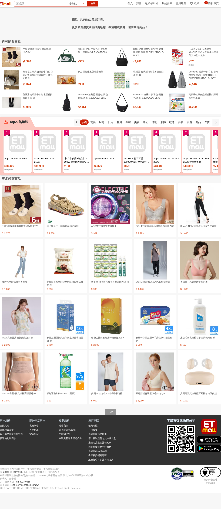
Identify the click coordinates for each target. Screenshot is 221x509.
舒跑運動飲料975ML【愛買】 (61, 409)
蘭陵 (157, 22)
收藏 (194, 3)
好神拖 (81, 22)
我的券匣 (167, 3)
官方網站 (34, 450)
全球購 (28, 3)
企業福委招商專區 (97, 471)
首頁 (4, 3)
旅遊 (189, 138)
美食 (136, 138)
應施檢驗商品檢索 (97, 450)
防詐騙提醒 (64, 450)
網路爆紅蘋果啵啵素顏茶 (90, 87)
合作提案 (93, 445)
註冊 (139, 3)
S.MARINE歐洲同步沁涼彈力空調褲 (198, 242)
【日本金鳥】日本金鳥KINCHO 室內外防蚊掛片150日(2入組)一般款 (203, 67)
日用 (110, 138)
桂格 (62, 22)
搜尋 (163, 15)
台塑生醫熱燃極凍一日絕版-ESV (107, 353)
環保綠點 (16, 3)
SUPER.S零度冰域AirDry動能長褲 (153, 297)
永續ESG (41, 3)
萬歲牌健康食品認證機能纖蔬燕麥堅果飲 (203, 112)
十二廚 (135, 22)
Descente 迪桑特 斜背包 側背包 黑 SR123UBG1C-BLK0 (148, 112)
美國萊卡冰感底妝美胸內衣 (194, 297)
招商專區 (93, 441)
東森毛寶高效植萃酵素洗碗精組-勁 (197, 353)
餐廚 (119, 138)
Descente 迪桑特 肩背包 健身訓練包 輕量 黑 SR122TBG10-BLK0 (148, 67)
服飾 (163, 138)
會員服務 (181, 3)
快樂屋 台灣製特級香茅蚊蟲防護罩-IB (148, 89)
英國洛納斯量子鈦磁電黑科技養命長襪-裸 (37, 112)
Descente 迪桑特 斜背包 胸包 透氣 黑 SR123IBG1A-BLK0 (93, 112)
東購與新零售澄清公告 (70, 454)
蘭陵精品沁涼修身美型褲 (14, 297)
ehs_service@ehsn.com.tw (25, 500)
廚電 (101, 138)
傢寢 (128, 138)
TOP (110, 427)
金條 (103, 22)
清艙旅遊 (146, 22)
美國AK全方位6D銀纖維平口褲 (106, 409)
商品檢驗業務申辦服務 (99, 462)
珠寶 (207, 138)
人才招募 (34, 445)
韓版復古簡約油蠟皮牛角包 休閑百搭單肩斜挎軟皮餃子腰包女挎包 (38, 90)
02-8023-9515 (23, 497)
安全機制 (4, 488)
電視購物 (34, 441)
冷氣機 (71, 22)
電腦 (93, 138)
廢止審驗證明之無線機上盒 (102, 454)
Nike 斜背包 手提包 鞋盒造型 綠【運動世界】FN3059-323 (92, 66)
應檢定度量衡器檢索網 (99, 458)
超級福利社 (151, 3)
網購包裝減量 (7, 445)
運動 (154, 138)
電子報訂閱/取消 (67, 445)
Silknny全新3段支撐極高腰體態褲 (19, 409)
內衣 (180, 138)
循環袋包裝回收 (8, 454)
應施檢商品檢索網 (97, 467)
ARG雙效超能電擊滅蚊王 (104, 242)
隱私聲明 (17, 488)
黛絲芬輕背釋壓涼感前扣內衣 (150, 409)
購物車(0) (211, 3)
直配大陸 (4, 441)
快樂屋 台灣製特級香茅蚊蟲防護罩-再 (110, 297)
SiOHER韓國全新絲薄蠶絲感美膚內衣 (155, 242)
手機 (84, 138)
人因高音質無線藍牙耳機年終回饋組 (198, 409)
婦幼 (145, 138)
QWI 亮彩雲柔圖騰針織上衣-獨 (17, 353)
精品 (198, 138)
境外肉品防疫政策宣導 (11, 450)
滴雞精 (125, 22)
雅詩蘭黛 (113, 22)
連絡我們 (63, 441)
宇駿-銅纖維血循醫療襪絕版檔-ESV (37, 66)
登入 (130, 3)
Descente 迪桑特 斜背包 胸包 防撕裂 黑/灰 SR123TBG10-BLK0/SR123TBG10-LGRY (203, 90)
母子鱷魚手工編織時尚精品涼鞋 (63, 242)
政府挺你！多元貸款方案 (100, 475)
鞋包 (172, 138)
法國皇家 (93, 22)
